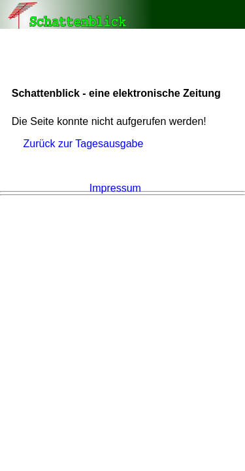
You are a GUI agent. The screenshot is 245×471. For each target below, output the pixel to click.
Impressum (115, 188)
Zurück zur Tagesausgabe (84, 143)
